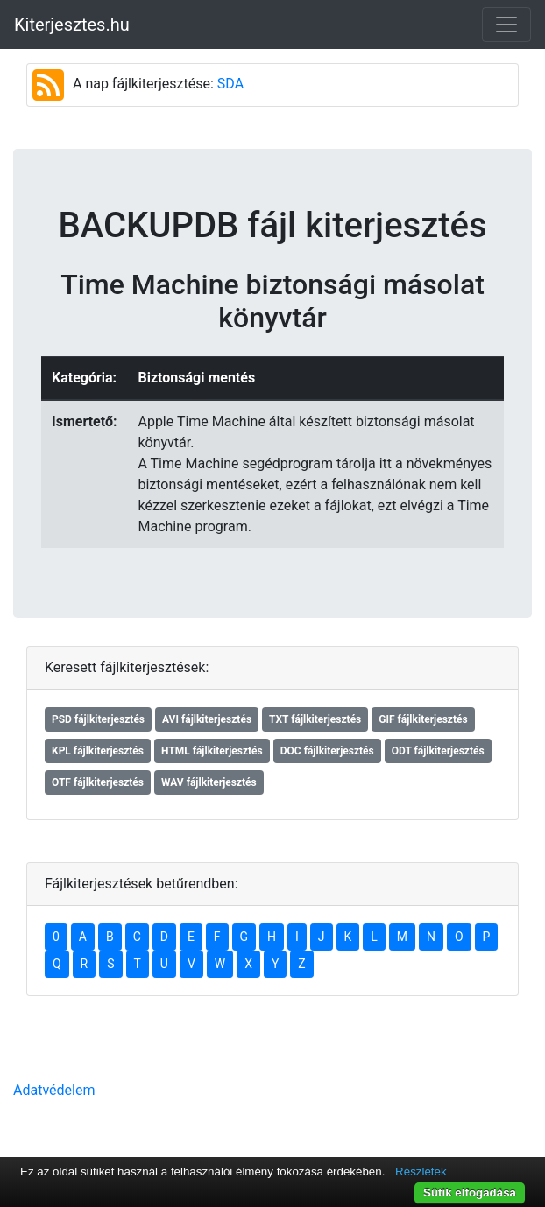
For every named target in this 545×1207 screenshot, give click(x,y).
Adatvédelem (54, 1090)
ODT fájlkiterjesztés (438, 751)
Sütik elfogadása (469, 1192)
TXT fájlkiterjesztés (315, 719)
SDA (230, 83)
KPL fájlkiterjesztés (98, 751)
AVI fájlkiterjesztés (206, 719)
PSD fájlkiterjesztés (98, 719)
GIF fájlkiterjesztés (423, 719)
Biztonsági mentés (196, 377)
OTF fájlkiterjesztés (98, 782)
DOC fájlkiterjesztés (327, 751)
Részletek (421, 1171)
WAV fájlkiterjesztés (209, 782)
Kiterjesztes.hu (72, 24)
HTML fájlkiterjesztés (212, 751)
